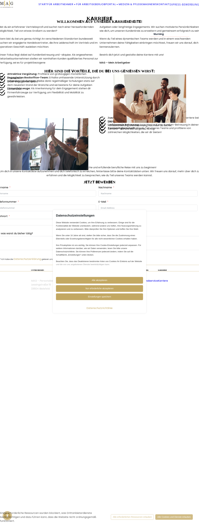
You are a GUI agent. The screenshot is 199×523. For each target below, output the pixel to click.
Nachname (105, 333)
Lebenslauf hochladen (111, 361)
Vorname (21, 333)
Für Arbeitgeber (113, 4)
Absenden (99, 413)
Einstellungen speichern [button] (99, 296)
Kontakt (146, 12)
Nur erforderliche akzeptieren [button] (100, 288)
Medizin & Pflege (94, 12)
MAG (116, 12)
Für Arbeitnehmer (78, 4)
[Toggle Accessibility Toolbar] (7, 516)
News (129, 12)
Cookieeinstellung (61, 483)
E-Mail (102, 347)
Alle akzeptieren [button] (99, 280)
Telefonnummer (25, 347)
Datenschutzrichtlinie (99, 308)
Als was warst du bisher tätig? (33, 379)
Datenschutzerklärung (46, 404)
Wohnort (20, 361)
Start (52, 4)
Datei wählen (110, 368)
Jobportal (142, 4)
